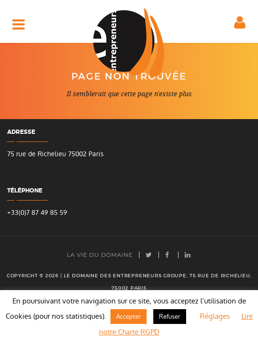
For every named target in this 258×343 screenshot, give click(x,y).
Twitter (149, 255)
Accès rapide (20, 28)
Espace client (242, 28)
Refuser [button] (169, 316)
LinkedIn (188, 255)
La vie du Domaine (100, 255)
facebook (168, 255)
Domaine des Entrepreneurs (128, 42)
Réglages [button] (215, 316)
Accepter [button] (128, 316)
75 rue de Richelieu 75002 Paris (55, 154)
